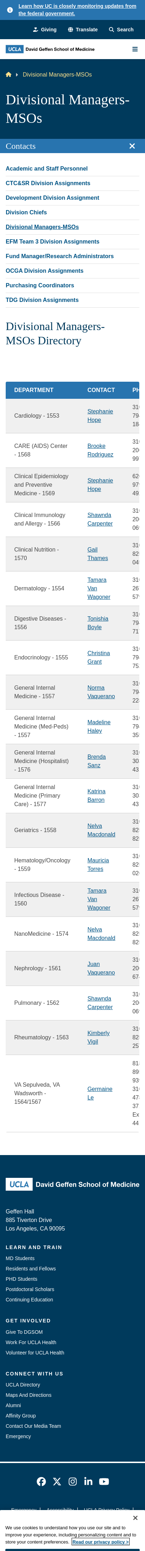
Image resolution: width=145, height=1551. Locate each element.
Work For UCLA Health (31, 1342)
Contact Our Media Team (33, 1426)
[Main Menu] (135, 49)
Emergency (18, 1436)
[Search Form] (121, 29)
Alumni (13, 1405)
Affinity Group (21, 1416)
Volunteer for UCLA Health (35, 1353)
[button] (82, 29)
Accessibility (60, 1510)
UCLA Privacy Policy (107, 1510)
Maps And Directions (28, 1395)
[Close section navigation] (132, 146)
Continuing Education (29, 1299)
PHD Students (21, 1279)
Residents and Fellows (31, 1268)
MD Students (20, 1258)
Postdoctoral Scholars (30, 1289)
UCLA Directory (23, 1385)
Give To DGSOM (24, 1332)
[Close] (135, 1528)
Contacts (21, 146)
